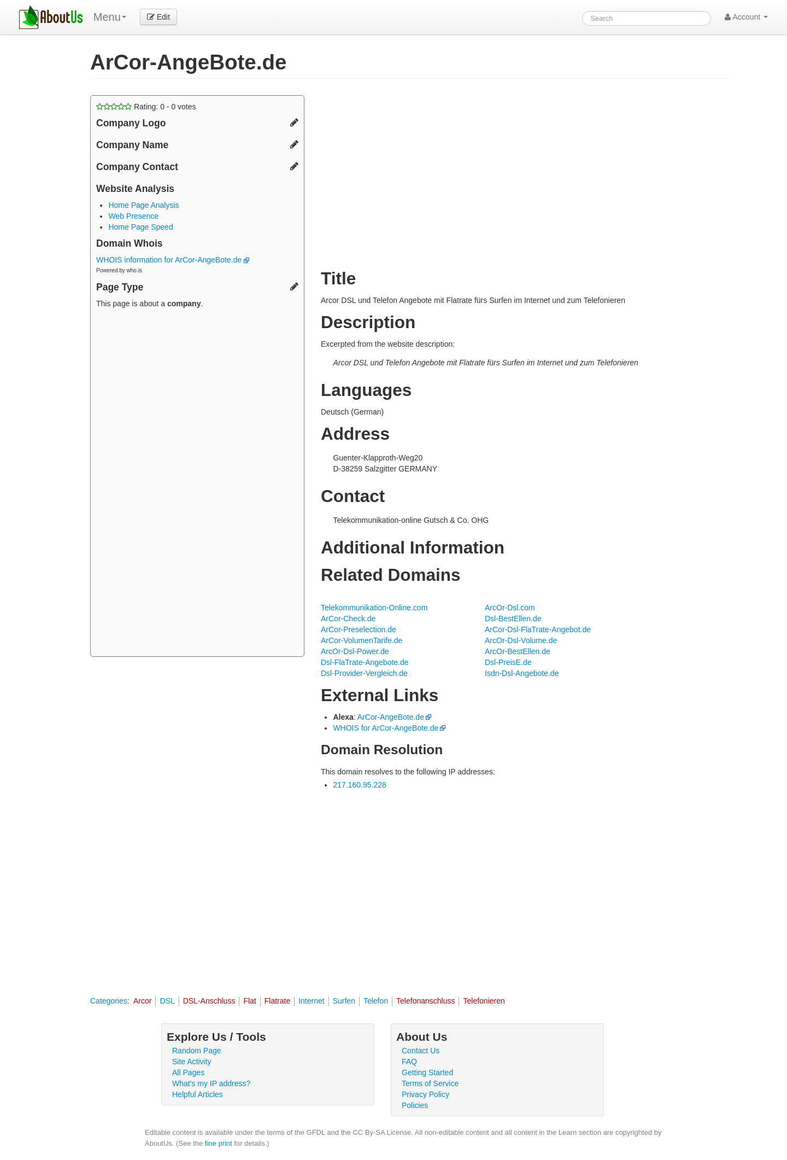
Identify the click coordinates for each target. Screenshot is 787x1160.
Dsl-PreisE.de (508, 662)
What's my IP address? (211, 1083)
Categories (108, 1000)
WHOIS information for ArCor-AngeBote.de (172, 259)
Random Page (196, 1050)
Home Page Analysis (143, 205)
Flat (249, 1000)
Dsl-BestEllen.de (513, 618)
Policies (415, 1105)
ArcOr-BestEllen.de (517, 651)
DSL (167, 1000)
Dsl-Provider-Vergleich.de (364, 673)
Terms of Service (430, 1083)
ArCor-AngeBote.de (390, 717)
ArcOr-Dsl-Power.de (355, 651)
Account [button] (746, 17)
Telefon (375, 1000)
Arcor (142, 1000)
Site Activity (192, 1061)
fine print (218, 1143)
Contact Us (420, 1050)
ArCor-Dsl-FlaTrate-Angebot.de (538, 629)
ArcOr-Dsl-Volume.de (521, 640)
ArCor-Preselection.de (358, 629)
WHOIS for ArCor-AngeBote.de (385, 728)
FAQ (409, 1061)
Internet (311, 1000)
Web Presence (133, 216)
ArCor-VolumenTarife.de (361, 640)
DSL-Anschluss (209, 1000)
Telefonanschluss (425, 1000)
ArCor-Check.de (348, 618)
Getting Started (427, 1072)
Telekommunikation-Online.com (374, 607)
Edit (158, 17)
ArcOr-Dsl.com (510, 607)
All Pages (188, 1072)
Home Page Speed (140, 227)
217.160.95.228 (359, 784)
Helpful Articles (197, 1094)
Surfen (344, 1000)
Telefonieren (483, 1000)
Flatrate (277, 1000)
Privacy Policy (425, 1094)
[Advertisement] (197, 484)
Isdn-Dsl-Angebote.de (522, 673)
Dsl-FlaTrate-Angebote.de (365, 662)
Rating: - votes (146, 106)
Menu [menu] (109, 17)
